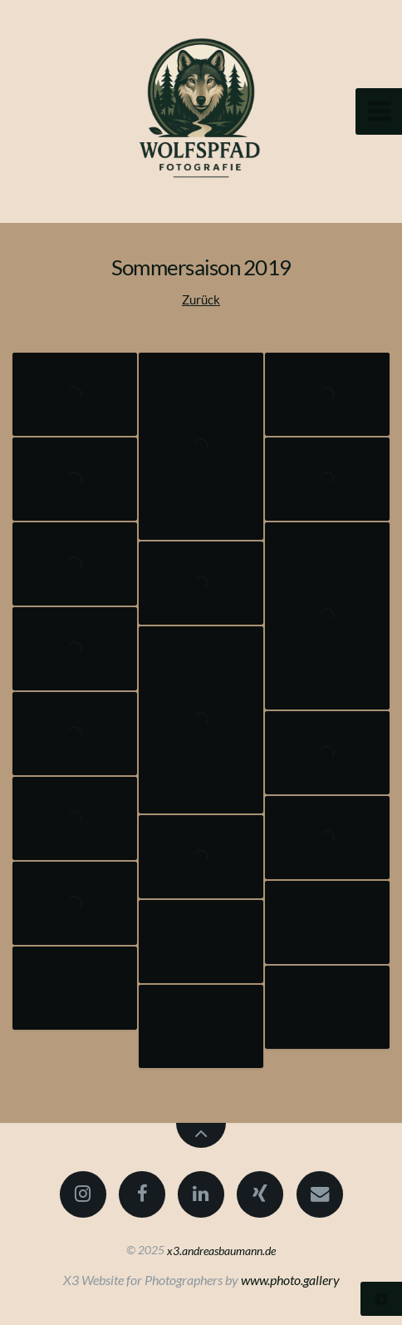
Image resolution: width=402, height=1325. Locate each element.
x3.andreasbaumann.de (221, 1250)
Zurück (201, 299)
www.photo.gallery (290, 1280)
